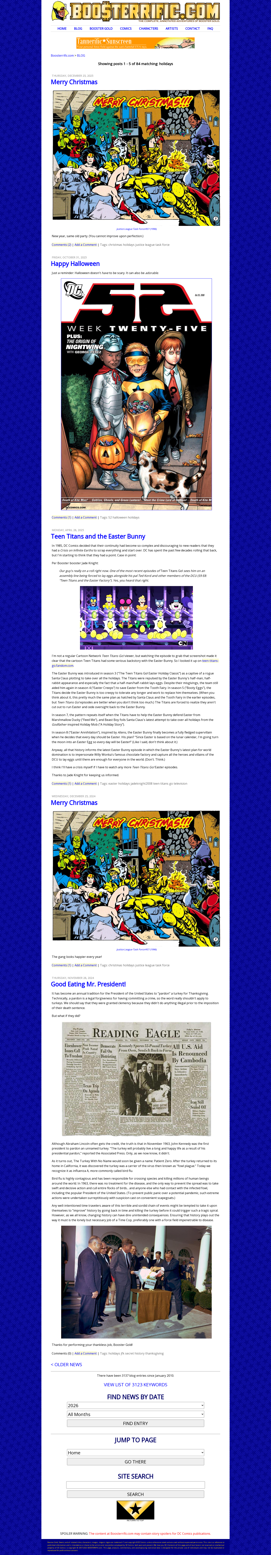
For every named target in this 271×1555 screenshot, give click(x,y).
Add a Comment (86, 245)
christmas (115, 245)
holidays (129, 245)
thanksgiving (154, 1353)
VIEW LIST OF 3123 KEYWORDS (135, 1384)
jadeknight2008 (141, 783)
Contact (192, 29)
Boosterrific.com (62, 55)
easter (112, 783)
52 (110, 517)
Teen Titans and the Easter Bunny (98, 536)
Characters (148, 29)
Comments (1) (61, 517)
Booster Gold (101, 29)
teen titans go (163, 783)
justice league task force (152, 245)
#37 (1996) (136, 229)
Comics (126, 29)
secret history (135, 1353)
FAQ (210, 29)
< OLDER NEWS (66, 1364)
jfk (122, 1353)
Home (61, 29)
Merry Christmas (74, 82)
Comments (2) (61, 245)
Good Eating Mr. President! (88, 984)
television (180, 783)
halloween (120, 517)
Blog (78, 29)
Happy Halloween (75, 264)
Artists (172, 29)
